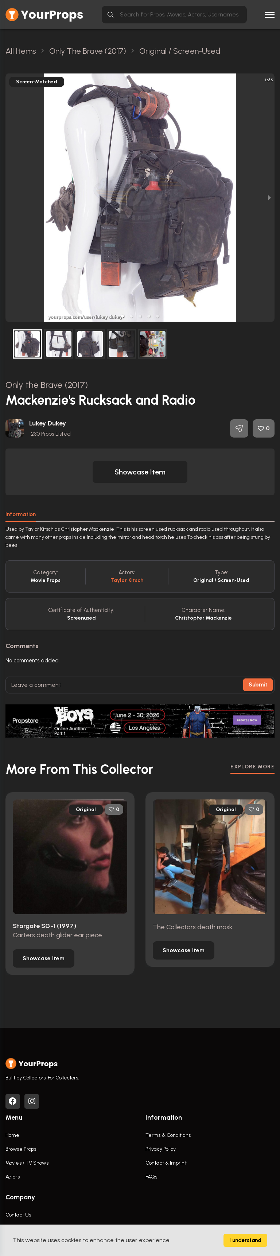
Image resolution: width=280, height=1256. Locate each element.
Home (12, 1135)
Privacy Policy (160, 1149)
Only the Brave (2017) (46, 384)
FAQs (151, 1177)
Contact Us (18, 1215)
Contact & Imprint (166, 1163)
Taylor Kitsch (126, 580)
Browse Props (20, 1149)
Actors (12, 1177)
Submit (258, 684)
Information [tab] (20, 514)
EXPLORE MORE (252, 767)
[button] (122, 316)
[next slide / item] (269, 197)
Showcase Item (140, 472)
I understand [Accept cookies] (245, 1240)
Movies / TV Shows (26, 1163)
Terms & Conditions (168, 1135)
